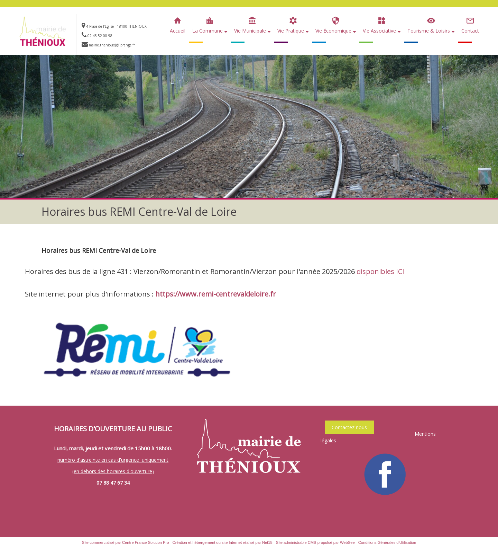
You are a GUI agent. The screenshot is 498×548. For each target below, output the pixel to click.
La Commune (207, 30)
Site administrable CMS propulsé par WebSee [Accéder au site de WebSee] (315, 542)
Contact (470, 30)
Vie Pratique (290, 30)
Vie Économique (333, 30)
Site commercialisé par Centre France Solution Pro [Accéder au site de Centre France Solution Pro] (125, 542)
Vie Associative (379, 30)
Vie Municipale (250, 30)
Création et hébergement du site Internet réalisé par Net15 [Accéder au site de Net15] (223, 542)
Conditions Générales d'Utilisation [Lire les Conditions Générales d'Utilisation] (387, 542)
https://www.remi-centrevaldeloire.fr (215, 294)
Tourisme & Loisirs (428, 30)
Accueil (177, 30)
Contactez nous (349, 427)
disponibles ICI (380, 271)
